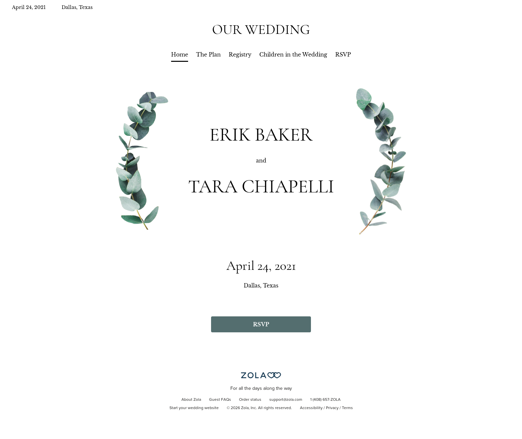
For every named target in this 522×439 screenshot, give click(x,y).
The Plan (208, 54)
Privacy (332, 408)
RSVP (343, 54)
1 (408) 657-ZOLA (325, 400)
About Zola (191, 400)
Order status (250, 400)
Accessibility (311, 408)
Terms (347, 408)
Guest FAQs (220, 400)
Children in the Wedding (293, 54)
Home (179, 54)
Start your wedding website (194, 408)
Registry (240, 54)
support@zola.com (285, 400)
